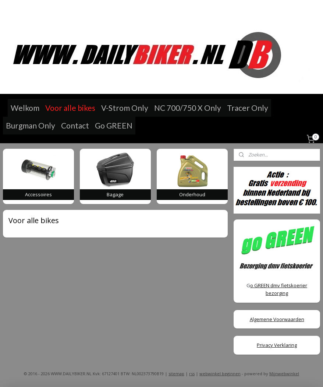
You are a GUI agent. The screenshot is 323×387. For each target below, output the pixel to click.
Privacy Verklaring (277, 345)
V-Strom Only (124, 107)
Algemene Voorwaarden (277, 319)
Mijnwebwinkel (284, 373)
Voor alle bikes (70, 107)
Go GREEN (113, 125)
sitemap (176, 373)
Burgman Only (30, 125)
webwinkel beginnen (220, 373)
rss (192, 373)
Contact (75, 125)
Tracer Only (247, 107)
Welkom (25, 107)
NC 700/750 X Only (187, 107)
